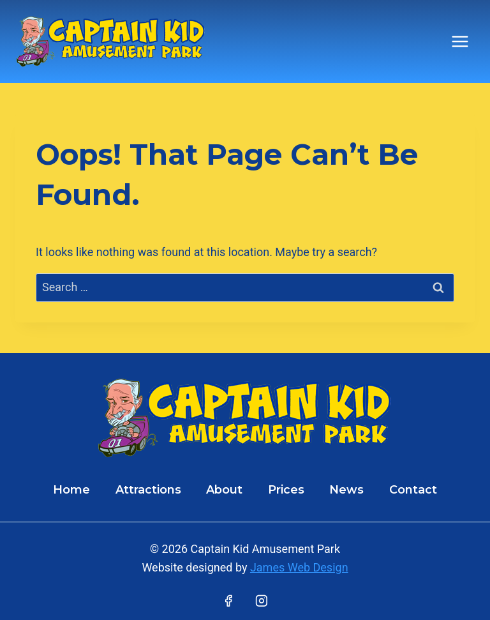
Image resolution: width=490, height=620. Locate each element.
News (346, 490)
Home (71, 490)
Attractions (148, 490)
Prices (286, 490)
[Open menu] (460, 41)
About (224, 490)
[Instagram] (261, 601)
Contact (413, 490)
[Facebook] (228, 601)
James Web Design (299, 567)
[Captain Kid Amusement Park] (111, 41)
